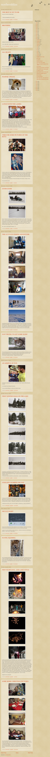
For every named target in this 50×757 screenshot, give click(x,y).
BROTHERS (6, 25)
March (38, 52)
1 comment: (15, 182)
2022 (37, 28)
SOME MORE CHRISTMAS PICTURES (15, 681)
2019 (37, 32)
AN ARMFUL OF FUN (9, 363)
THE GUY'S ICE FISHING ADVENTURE (15, 234)
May (37, 49)
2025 (37, 24)
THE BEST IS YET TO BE (10, 12)
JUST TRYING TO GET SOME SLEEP (14, 334)
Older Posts (30, 752)
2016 (37, 37)
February (38, 54)
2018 (37, 34)
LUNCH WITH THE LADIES (11, 104)
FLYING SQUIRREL (9, 538)
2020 (37, 31)
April (37, 51)
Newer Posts (3, 752)
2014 (37, 81)
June (37, 48)
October (38, 42)
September (38, 44)
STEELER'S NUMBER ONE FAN (13, 482)
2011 (37, 85)
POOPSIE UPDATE (8, 77)
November (38, 41)
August (38, 45)
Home (17, 752)
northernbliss (9, 4)
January (38, 55)
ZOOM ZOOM (7, 189)
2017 (37, 35)
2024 (37, 25)
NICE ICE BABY (7, 511)
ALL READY (6, 52)
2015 (37, 38)
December (38, 39)
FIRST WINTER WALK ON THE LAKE (15, 396)
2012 (37, 84)
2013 (37, 82)
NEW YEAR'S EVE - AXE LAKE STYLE (15, 570)
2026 (37, 22)
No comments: (15, 19)
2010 (37, 87)
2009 (37, 88)
